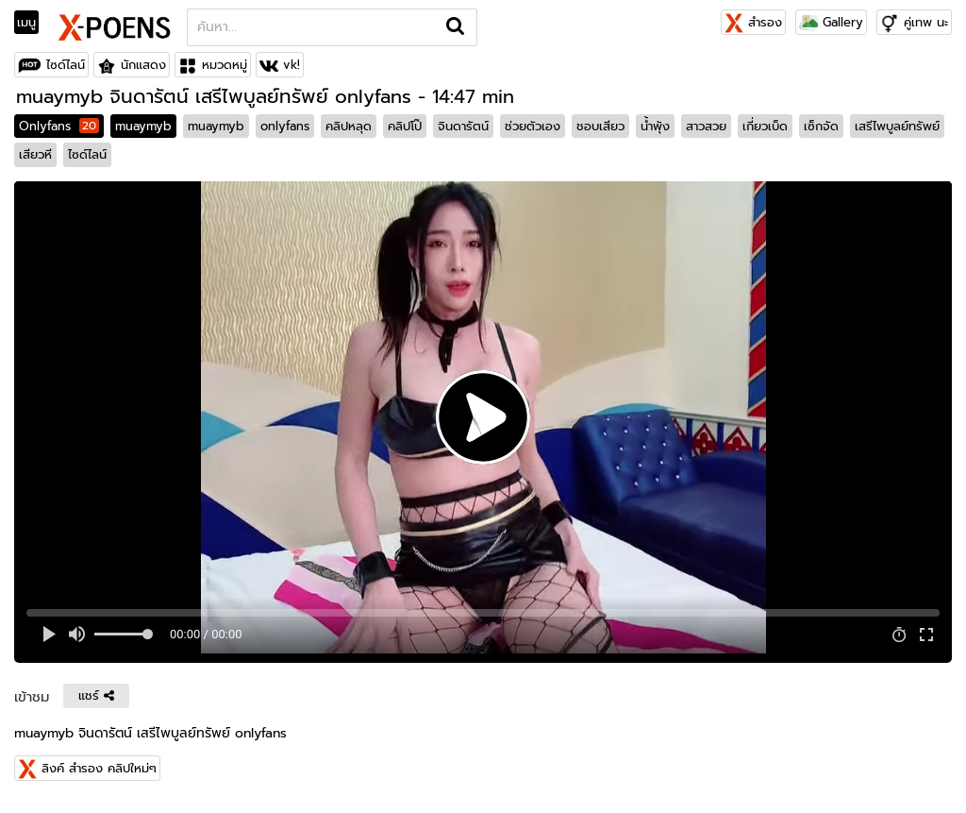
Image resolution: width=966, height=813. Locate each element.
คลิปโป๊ (405, 126)
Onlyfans (59, 126)
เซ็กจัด (821, 126)
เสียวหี (35, 154)
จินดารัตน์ (463, 126)
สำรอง (753, 22)
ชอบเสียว (600, 126)
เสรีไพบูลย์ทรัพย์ (897, 126)
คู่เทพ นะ (926, 22)
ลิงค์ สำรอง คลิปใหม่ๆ (99, 768)
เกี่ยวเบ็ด (765, 126)
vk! (291, 65)
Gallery (831, 22)
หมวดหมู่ (224, 65)
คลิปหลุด (348, 126)
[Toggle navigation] (32, 22)
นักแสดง (143, 65)
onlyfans (284, 126)
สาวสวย (706, 126)
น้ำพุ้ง (655, 126)
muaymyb (143, 126)
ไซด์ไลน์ (65, 65)
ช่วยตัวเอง (532, 126)
